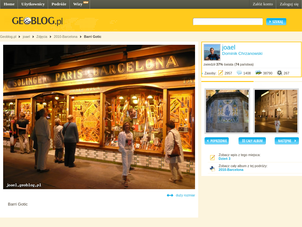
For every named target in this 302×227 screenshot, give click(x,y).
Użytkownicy (33, 4)
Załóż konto (263, 4)
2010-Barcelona (65, 36)
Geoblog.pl (8, 36)
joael (26, 36)
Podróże (59, 4)
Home (9, 4)
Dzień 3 (224, 158)
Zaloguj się (289, 4)
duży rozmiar (185, 195)
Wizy (77, 4)
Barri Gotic (92, 36)
